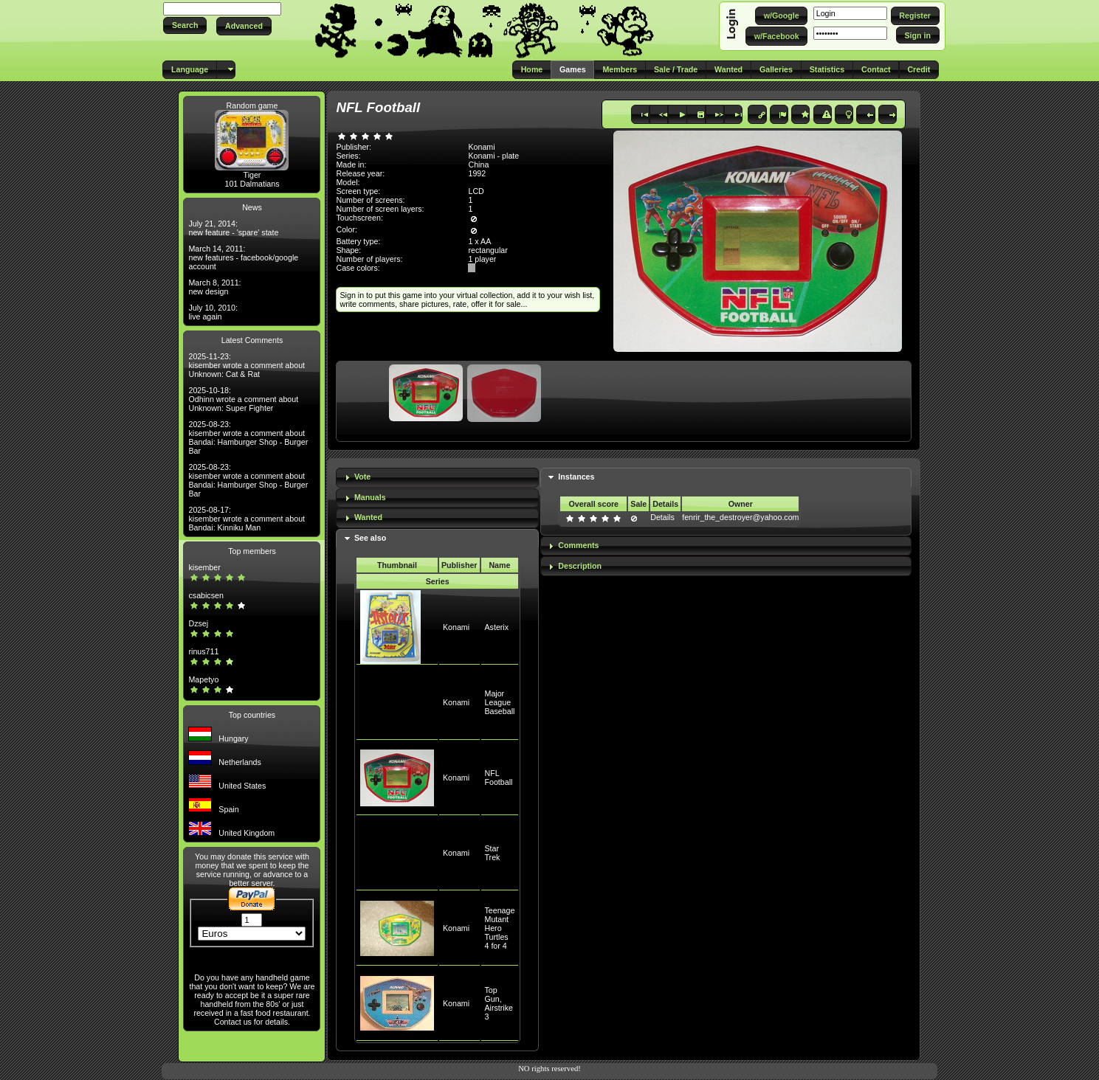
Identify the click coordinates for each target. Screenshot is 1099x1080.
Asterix (497, 627)
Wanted (368, 517)
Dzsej (198, 623)
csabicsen (205, 595)
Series (437, 581)
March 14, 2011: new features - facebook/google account (243, 257)
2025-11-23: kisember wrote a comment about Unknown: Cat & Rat (246, 365)
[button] (185, 25)
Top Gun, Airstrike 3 (499, 1003)
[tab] (437, 478)
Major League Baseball (500, 702)
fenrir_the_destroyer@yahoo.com (740, 517)
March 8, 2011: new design (214, 287)
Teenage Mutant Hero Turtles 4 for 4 (500, 928)
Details (662, 517)
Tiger (252, 174)
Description (580, 565)
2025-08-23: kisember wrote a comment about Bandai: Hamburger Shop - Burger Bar (248, 437)
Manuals (370, 497)
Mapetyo (203, 679)
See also (370, 537)
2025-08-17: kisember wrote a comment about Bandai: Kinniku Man (246, 518)
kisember (204, 567)
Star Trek (492, 853)
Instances (576, 476)
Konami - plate (493, 155)
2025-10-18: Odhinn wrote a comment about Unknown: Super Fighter (243, 399)
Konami (456, 627)
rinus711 (203, 651)
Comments (578, 545)
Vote (362, 476)
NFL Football (499, 777)
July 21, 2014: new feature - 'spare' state (233, 228)
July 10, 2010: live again (212, 312)
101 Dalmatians (251, 183)
